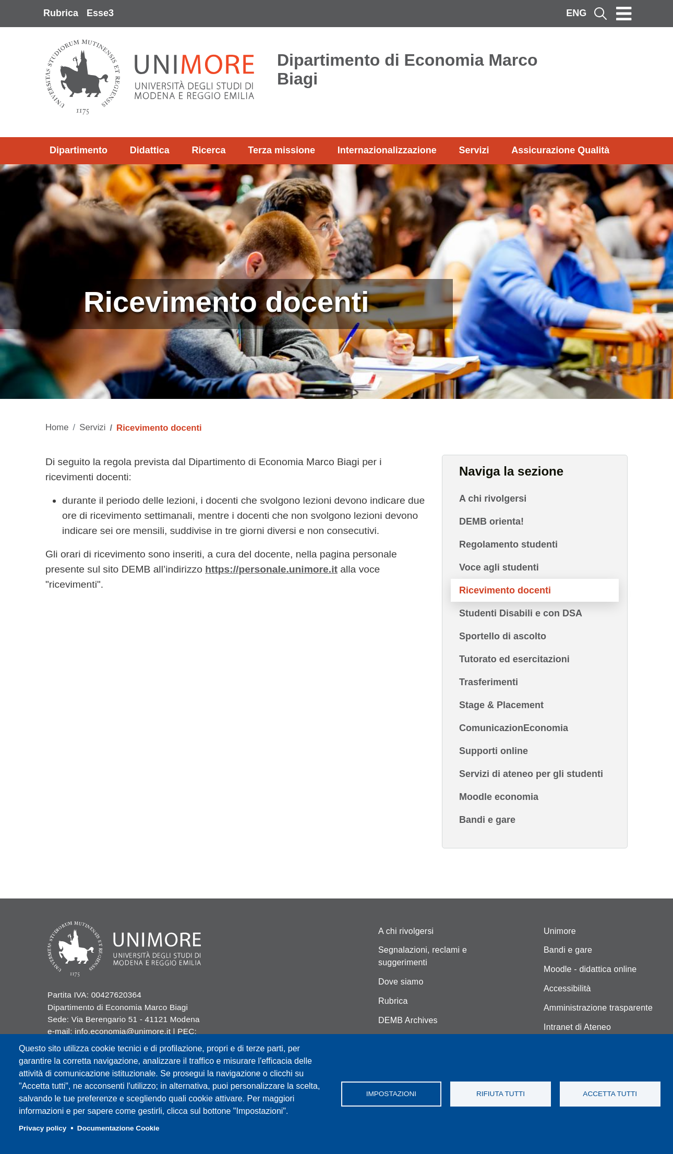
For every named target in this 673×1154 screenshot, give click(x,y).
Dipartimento (78, 150)
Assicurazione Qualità (560, 150)
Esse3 (100, 13)
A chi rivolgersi (492, 498)
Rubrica (60, 13)
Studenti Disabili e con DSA (520, 613)
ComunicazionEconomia (513, 728)
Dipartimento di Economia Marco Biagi (407, 69)
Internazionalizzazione (387, 150)
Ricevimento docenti (505, 590)
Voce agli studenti (499, 567)
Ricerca (208, 150)
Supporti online (493, 751)
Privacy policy (42, 1128)
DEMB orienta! (491, 521)
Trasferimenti (488, 682)
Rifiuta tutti (500, 1094)
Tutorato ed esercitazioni (514, 659)
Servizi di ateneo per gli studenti (531, 774)
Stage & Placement (501, 705)
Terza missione (281, 150)
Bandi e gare (487, 820)
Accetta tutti (610, 1094)
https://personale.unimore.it (271, 569)
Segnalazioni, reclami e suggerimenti (422, 956)
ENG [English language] (576, 13)
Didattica (150, 150)
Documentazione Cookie (118, 1128)
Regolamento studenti (508, 544)
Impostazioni (391, 1094)
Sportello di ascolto (502, 636)
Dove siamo (400, 981)
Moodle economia (498, 797)
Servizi (474, 150)
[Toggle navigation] (624, 13)
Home (57, 427)
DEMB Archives (408, 1020)
